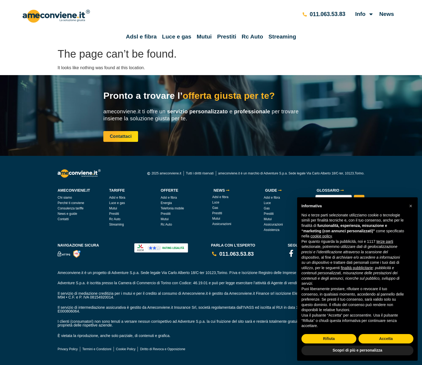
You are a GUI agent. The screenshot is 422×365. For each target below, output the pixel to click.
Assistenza (271, 230)
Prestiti (226, 36)
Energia (166, 203)
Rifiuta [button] (329, 338)
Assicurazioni (221, 224)
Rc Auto (252, 36)
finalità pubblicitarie (357, 268)
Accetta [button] (386, 338)
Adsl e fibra (141, 36)
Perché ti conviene (71, 203)
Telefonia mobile (172, 208)
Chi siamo (65, 197)
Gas (215, 208)
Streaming (282, 36)
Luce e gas (176, 36)
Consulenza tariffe (71, 208)
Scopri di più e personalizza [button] (357, 350)
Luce (215, 202)
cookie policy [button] (321, 236)
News (386, 14)
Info (364, 14)
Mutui (204, 36)
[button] (410, 206)
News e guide (67, 214)
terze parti (385, 241)
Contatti (63, 219)
